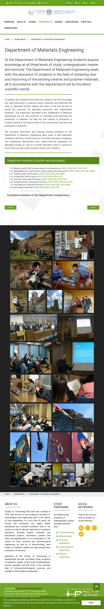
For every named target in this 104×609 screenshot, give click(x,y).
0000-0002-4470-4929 (54, 179)
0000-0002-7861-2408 (82, 171)
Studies (32, 22)
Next (93, 207)
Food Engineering (66, 532)
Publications (71, 22)
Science (59, 22)
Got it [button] (91, 603)
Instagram (30, 3)
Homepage (9, 22)
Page (9, 3)
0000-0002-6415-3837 (60, 182)
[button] (12, 605)
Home (7, 39)
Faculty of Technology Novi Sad (28, 588)
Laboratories (11, 28)
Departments (45, 22)
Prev (10, 207)
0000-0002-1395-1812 (74, 168)
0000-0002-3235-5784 (46, 187)
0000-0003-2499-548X (52, 174)
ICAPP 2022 (86, 22)
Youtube (42, 3)
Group (18, 3)
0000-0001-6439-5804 (57, 185)
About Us (21, 22)
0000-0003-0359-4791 (50, 176)
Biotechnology (65, 536)
